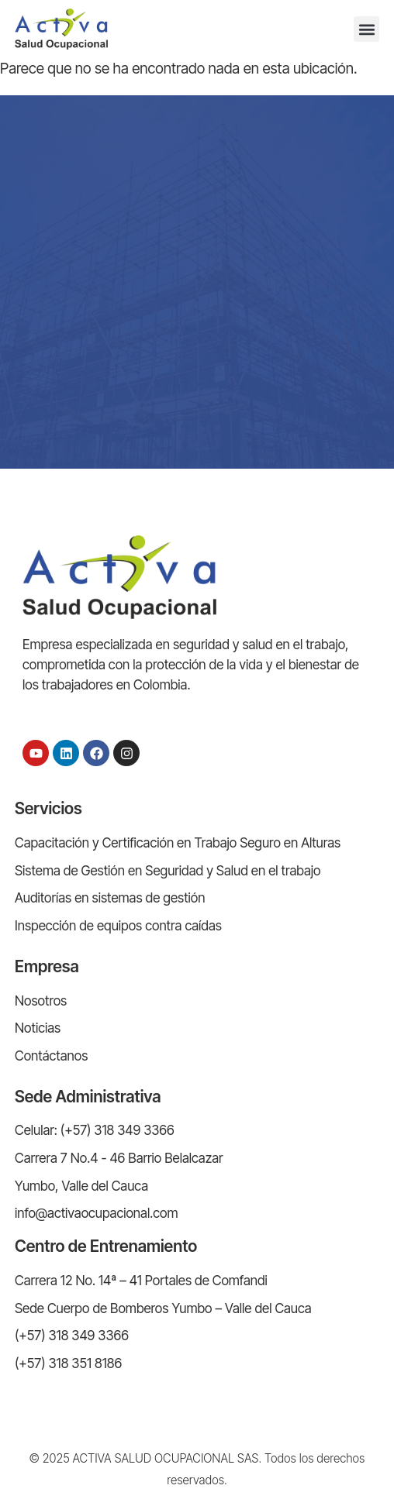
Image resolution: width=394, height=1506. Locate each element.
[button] (366, 29)
